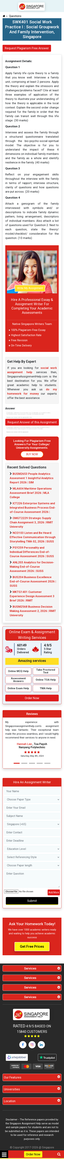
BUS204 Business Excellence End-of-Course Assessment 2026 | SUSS (33, 581)
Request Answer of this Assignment (32, 422)
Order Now (33, 1154)
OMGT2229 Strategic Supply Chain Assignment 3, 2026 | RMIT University (31, 522)
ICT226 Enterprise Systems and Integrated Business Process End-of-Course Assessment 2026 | (32, 508)
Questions (15, 16)
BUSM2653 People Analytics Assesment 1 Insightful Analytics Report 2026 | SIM (31, 478)
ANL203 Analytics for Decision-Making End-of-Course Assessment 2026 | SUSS (32, 567)
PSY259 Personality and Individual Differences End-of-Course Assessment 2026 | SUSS (32, 552)
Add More (53, 892)
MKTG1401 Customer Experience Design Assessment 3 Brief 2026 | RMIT (32, 596)
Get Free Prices (32, 946)
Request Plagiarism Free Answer (27, 48)
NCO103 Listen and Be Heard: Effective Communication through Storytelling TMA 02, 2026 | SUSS (33, 537)
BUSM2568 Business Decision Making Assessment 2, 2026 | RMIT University (33, 611)
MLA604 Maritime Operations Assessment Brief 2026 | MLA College (31, 493)
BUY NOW (32, 454)
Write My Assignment (30, 288)
